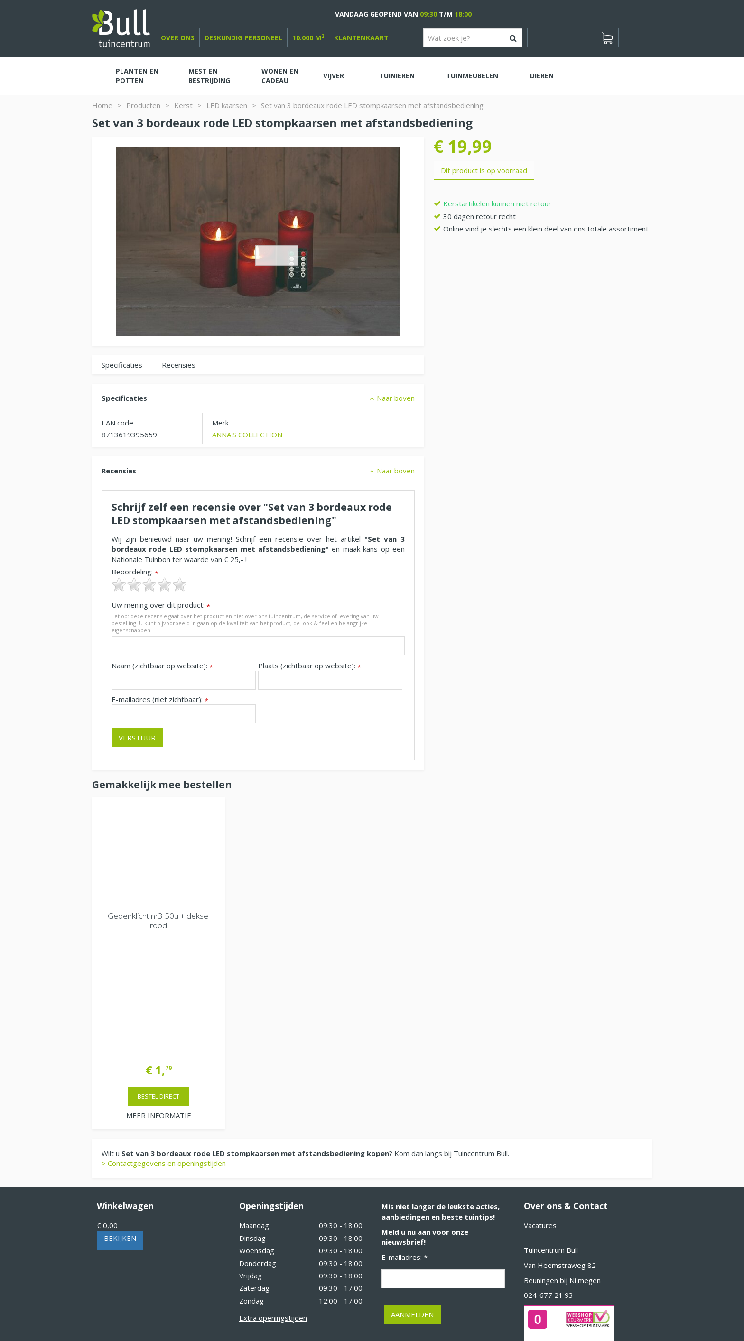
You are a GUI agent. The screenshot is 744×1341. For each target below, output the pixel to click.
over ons (178, 37)
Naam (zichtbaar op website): (162, 666)
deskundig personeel (243, 37)
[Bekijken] (607, 37)
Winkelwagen (125, 1082)
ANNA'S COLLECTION (247, 434)
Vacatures (540, 1102)
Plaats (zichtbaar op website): (309, 666)
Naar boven (396, 398)
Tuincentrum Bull (551, 1126)
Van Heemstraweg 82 (560, 1142)
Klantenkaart (361, 37)
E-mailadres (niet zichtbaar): (160, 699)
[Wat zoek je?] (472, 37)
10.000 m (308, 37)
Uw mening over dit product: (161, 605)
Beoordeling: (135, 572)
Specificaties (122, 365)
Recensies (178, 365)
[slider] (149, 584)
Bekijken (120, 1114)
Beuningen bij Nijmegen (562, 1157)
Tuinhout (291, 1308)
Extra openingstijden (273, 1194)
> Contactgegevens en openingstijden (164, 1040)
